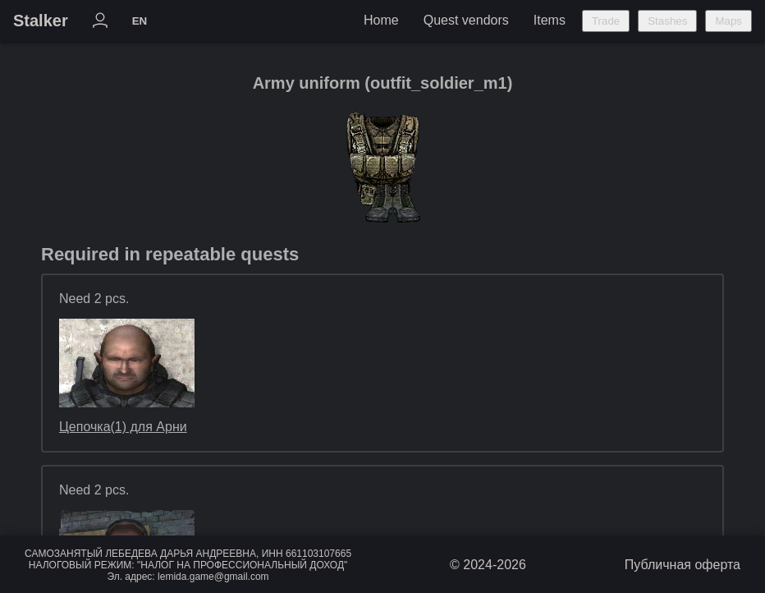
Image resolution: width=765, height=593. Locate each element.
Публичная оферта (682, 565)
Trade (606, 21)
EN (140, 21)
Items (550, 20)
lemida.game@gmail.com (213, 576)
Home (381, 20)
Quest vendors (466, 20)
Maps (728, 21)
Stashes (667, 21)
